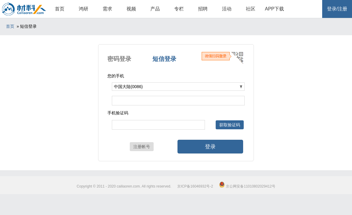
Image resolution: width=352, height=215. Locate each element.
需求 (107, 8)
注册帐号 (141, 146)
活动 (226, 8)
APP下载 (274, 8)
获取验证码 (229, 124)
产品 (155, 8)
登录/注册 (337, 8)
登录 (210, 147)
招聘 (203, 8)
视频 (131, 8)
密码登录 (119, 59)
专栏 (179, 8)
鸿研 (83, 8)
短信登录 (164, 59)
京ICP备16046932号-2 (195, 186)
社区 (250, 8)
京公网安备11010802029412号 (247, 186)
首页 (59, 8)
